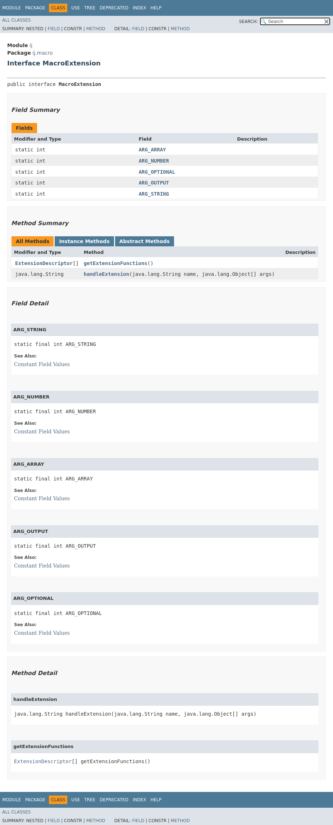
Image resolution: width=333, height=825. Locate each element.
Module (11, 7)
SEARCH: (248, 21)
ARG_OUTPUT (154, 183)
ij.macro (42, 53)
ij (30, 45)
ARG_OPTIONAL (157, 172)
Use (75, 7)
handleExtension (106, 274)
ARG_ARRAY (152, 149)
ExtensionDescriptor (44, 263)
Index (139, 7)
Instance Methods (84, 241)
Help (155, 7)
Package (35, 7)
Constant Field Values (42, 364)
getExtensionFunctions (115, 263)
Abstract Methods (144, 241)
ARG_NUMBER (154, 161)
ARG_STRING (154, 194)
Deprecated (114, 7)
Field (53, 28)
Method (95, 28)
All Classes (16, 20)
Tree (89, 7)
